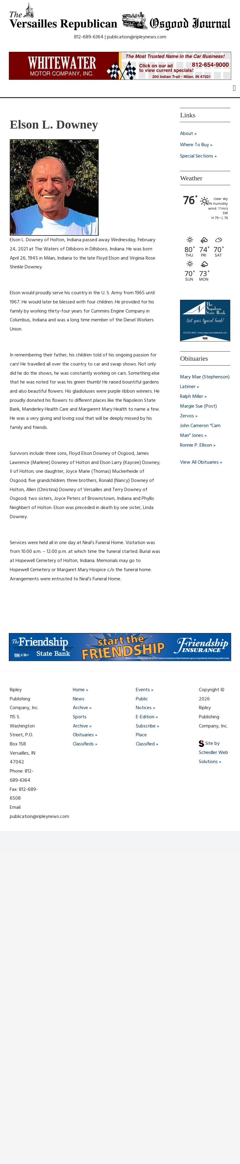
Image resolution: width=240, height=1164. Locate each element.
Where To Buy (194, 145)
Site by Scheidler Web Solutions (213, 753)
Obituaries (83, 735)
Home (79, 690)
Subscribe (146, 726)
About (186, 134)
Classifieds (83, 744)
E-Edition (145, 717)
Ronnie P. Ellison (196, 445)
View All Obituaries (199, 462)
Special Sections (196, 156)
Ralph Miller (191, 396)
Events (143, 690)
